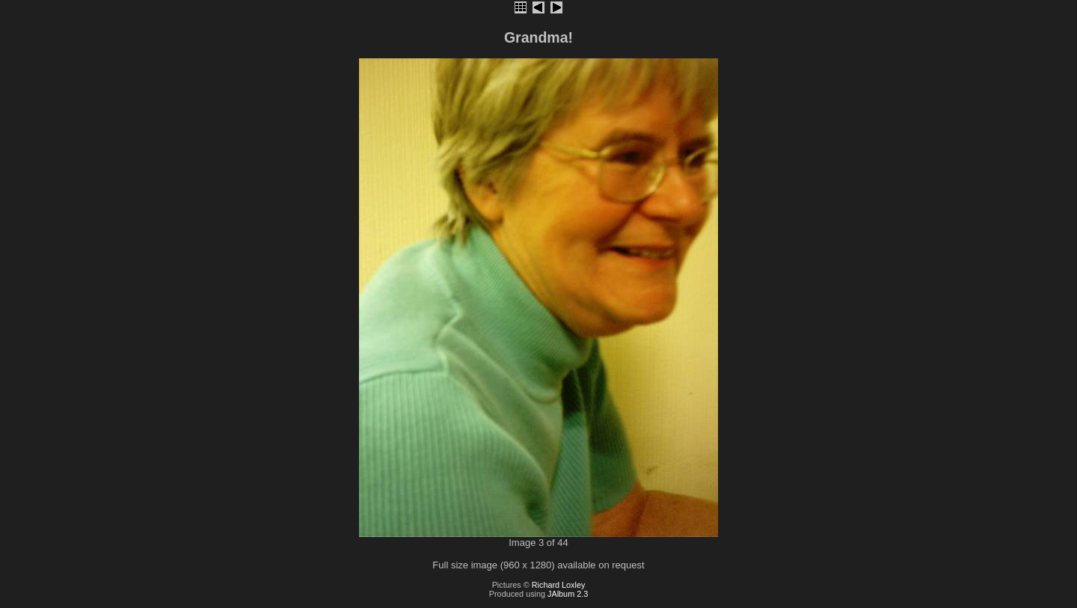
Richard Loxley (559, 584)
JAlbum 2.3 (567, 593)
